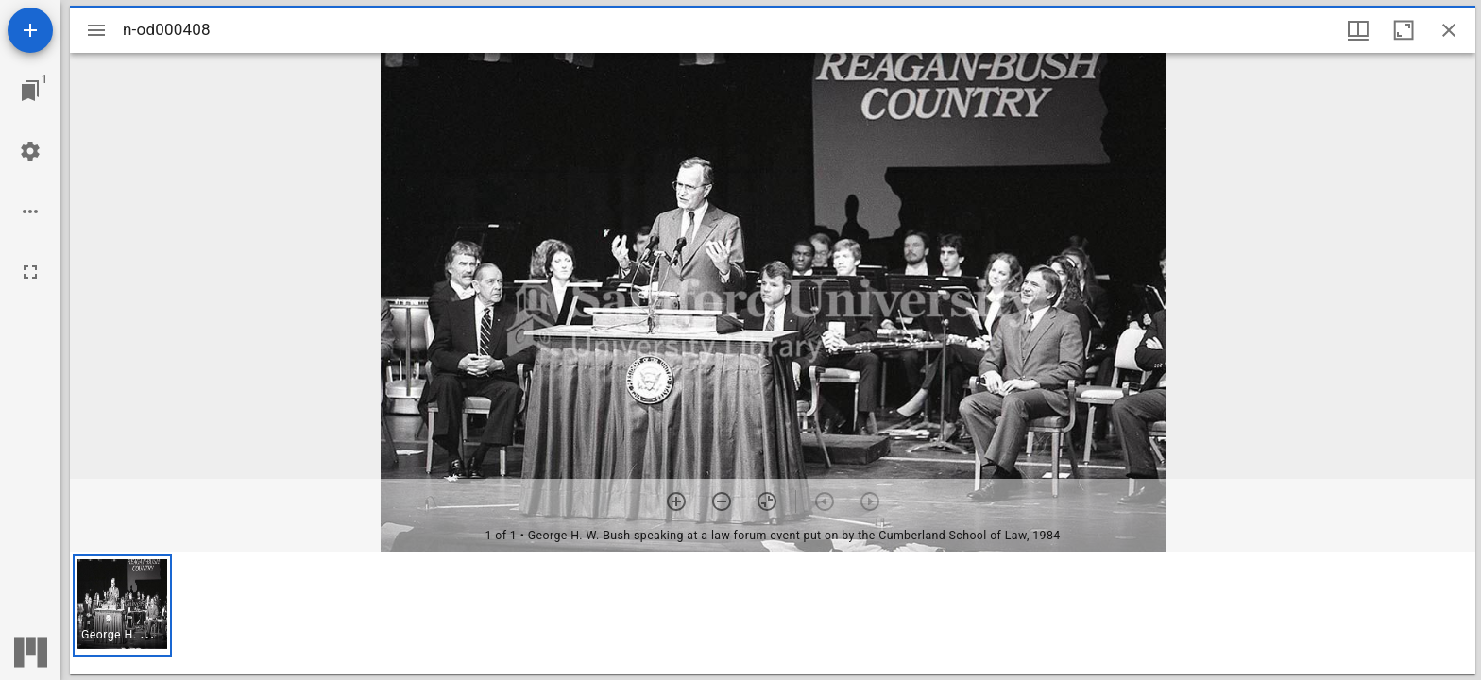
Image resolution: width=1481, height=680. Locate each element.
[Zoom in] (676, 501)
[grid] (772, 613)
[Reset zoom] (767, 501)
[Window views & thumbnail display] (1358, 30)
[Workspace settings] (30, 151)
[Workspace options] (30, 211)
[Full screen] (30, 272)
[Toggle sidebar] (96, 30)
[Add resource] (30, 30)
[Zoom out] (721, 501)
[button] (122, 606)
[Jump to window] (30, 90)
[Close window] (1449, 30)
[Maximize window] (1403, 30)
